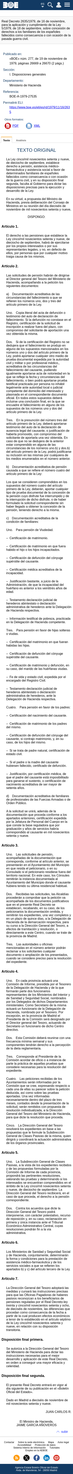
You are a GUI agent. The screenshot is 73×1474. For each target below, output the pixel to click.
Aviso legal (63, 1442)
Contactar (9, 1442)
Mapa (51, 1442)
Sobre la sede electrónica (31, 1442)
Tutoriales (54, 1447)
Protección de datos (45, 1445)
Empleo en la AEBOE (36, 1450)
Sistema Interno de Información (29, 1447)
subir (64, 1431)
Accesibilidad (24, 1445)
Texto (6, 140)
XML (37, 125)
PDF (15, 125)
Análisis (21, 140)
